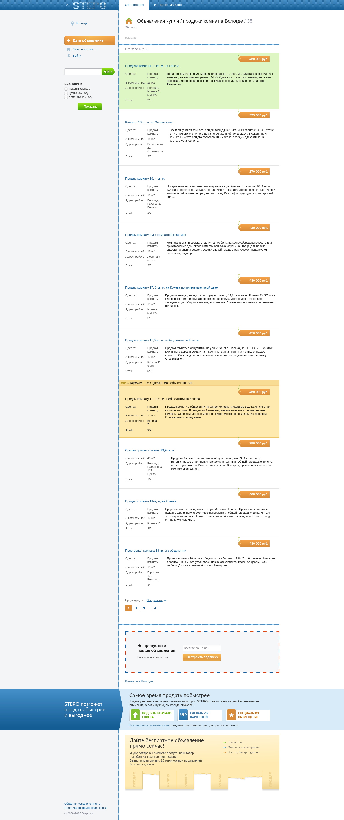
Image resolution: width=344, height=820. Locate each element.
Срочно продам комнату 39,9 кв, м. (150, 450)
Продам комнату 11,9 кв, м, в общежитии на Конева (162, 340)
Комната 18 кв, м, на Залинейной (148, 122)
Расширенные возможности (149, 725)
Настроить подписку (202, 657)
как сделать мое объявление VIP (169, 383)
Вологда (81, 23)
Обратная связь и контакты (82, 803)
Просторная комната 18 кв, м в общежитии (155, 550)
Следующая (155, 600)
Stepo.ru (130, 27)
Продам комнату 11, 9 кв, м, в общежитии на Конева (162, 399)
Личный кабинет (84, 49)
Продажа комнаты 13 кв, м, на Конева (152, 66)
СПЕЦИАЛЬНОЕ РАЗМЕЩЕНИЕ (249, 715)
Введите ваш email (196, 648)
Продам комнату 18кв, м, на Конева (150, 501)
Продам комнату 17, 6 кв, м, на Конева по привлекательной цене (171, 287)
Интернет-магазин (168, 5)
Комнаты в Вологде (139, 681)
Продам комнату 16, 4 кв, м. (145, 178)
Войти (77, 55)
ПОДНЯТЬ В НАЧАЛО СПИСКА (156, 715)
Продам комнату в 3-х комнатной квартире (155, 234)
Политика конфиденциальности (85, 807)
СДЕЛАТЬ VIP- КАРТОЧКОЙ (199, 715)
